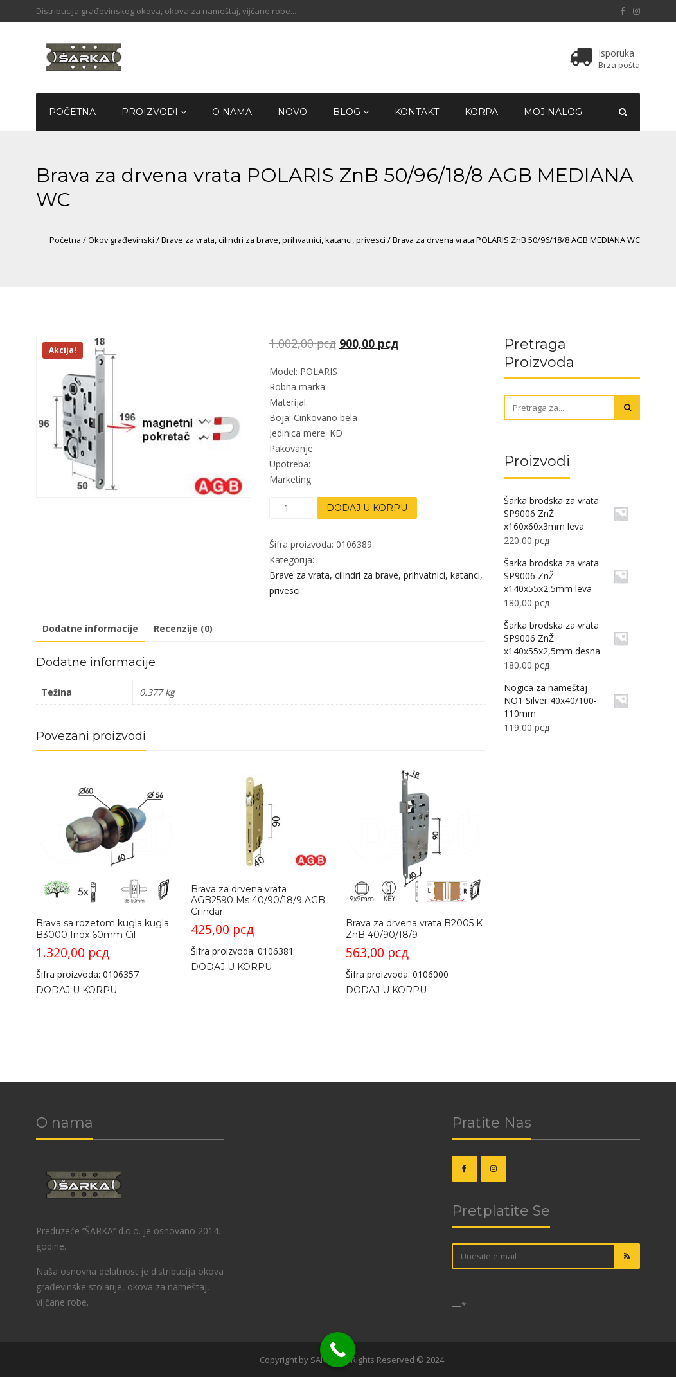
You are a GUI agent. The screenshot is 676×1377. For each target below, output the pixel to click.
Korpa (481, 112)
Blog (351, 112)
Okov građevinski (121, 240)
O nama (232, 112)
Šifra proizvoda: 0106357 (104, 873)
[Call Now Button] (337, 1349)
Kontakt (417, 112)
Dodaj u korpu (366, 508)
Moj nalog (553, 112)
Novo (292, 112)
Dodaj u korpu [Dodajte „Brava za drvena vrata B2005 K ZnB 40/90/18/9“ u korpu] (386, 990)
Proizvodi (153, 112)
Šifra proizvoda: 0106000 (414, 873)
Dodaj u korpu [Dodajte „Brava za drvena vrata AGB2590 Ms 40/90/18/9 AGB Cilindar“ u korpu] (231, 966)
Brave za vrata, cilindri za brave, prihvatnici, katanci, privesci (273, 240)
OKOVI (245, 1359)
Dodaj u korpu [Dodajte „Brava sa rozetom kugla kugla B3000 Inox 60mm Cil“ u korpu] (76, 990)
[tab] (90, 629)
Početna (72, 112)
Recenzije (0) (183, 628)
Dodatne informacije (90, 628)
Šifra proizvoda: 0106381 (259, 862)
